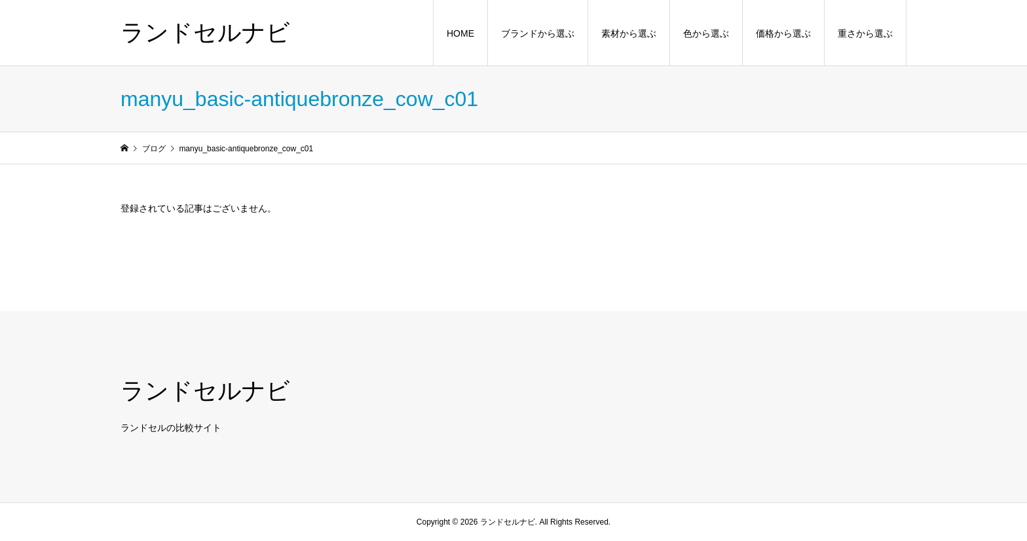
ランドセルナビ (205, 32)
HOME (460, 33)
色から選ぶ (706, 33)
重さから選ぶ (865, 33)
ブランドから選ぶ (537, 33)
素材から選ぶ (628, 33)
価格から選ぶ (783, 33)
